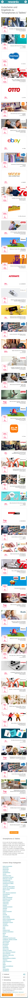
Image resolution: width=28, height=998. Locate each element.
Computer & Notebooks (8, 881)
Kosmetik (5, 914)
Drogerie (5, 909)
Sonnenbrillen (6, 969)
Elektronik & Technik (7, 878)
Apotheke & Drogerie (7, 906)
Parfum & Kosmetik (7, 911)
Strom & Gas (6, 948)
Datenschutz (15, 992)
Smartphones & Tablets (8, 883)
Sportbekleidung (6, 872)
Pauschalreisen (6, 894)
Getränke (5, 905)
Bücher (4, 933)
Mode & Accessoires (7, 866)
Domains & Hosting (7, 950)
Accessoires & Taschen (8, 877)
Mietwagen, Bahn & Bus (8, 955)
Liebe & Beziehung (7, 961)
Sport (4, 934)
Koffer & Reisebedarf (7, 897)
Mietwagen (5, 895)
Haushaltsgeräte (6, 880)
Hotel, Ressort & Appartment (9, 892)
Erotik (4, 962)
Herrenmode (6, 867)
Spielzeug (5, 959)
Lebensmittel (6, 902)
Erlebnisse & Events (7, 899)
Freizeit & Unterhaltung (8, 931)
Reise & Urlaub (6, 889)
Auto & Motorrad (6, 953)
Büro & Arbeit (6, 942)
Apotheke (5, 908)
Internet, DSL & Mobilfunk (9, 888)
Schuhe (4, 874)
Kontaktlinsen (6, 970)
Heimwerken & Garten (8, 922)
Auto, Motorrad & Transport (9, 952)
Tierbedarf (5, 924)
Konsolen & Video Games (9, 886)
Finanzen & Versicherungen (9, 938)
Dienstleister (5, 947)
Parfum (4, 913)
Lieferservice (6, 903)
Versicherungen (6, 941)
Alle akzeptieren (7, 994)
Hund (4, 927)
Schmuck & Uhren (7, 875)
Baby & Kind (5, 956)
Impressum (21, 992)
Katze (4, 928)
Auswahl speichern (20, 994)
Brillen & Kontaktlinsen (8, 966)
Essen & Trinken (6, 900)
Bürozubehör (6, 944)
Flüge (4, 891)
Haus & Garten (6, 916)
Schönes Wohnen (7, 920)
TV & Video (5, 885)
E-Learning (5, 945)
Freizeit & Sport (6, 930)
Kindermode (5, 871)
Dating (4, 964)
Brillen (4, 967)
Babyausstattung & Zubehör (9, 958)
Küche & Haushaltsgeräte (9, 919)
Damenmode (6, 869)
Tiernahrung (5, 925)
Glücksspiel (5, 936)
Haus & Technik (6, 917)
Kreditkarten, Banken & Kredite (10, 939)
